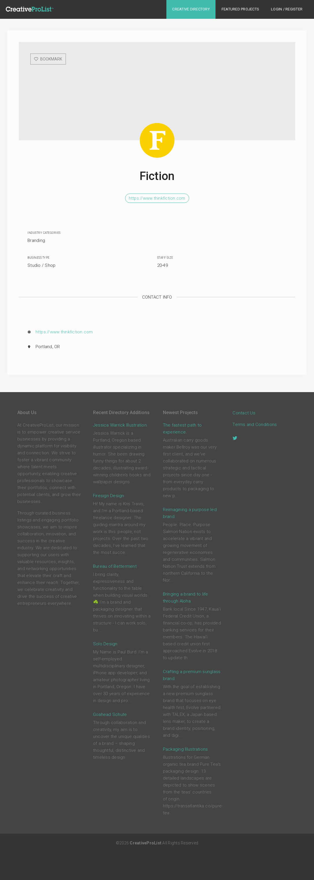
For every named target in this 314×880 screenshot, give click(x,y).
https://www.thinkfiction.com (157, 198)
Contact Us (244, 412)
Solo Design (105, 643)
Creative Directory (191, 9)
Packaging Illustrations (185, 749)
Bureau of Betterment (115, 566)
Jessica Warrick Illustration (120, 425)
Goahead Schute (110, 714)
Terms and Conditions (255, 424)
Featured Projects (240, 9)
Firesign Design (108, 495)
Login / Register (286, 9)
